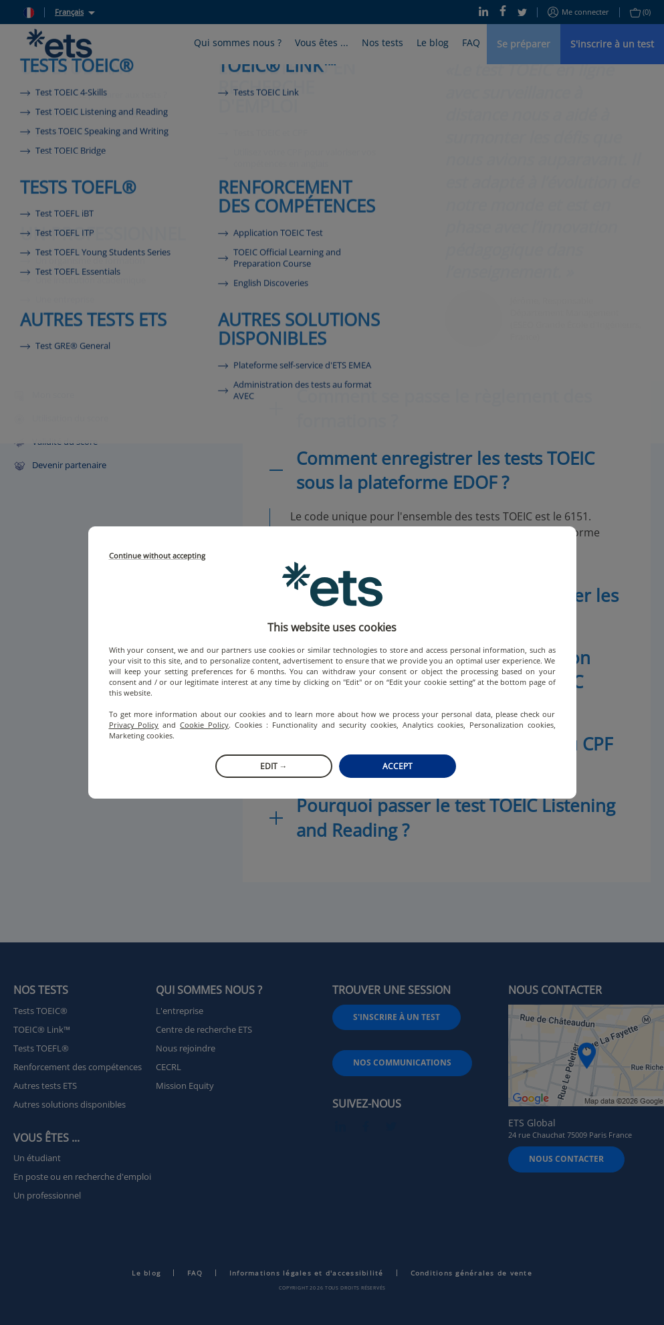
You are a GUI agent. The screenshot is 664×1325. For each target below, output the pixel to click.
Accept (397, 766)
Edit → (274, 766)
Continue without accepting (157, 556)
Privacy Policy (134, 725)
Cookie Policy (204, 725)
